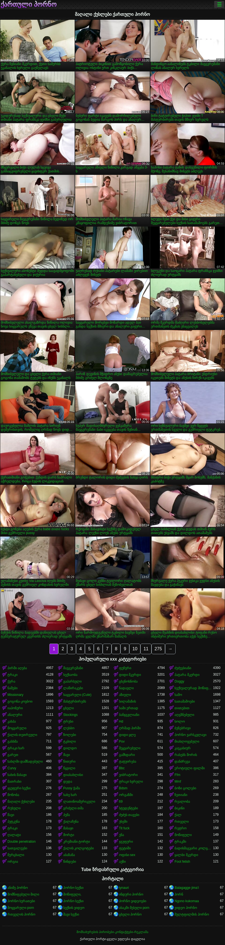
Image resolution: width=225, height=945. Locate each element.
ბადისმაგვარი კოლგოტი (194, 848)
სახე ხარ (70, 795)
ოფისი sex (127, 855)
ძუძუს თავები (129, 815)
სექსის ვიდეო (73, 908)
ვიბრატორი (128, 775)
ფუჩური (125, 668)
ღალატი (14, 835)
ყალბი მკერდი (186, 855)
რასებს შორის (186, 755)
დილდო (70, 748)
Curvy (11, 768)
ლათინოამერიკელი (79, 801)
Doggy (179, 681)
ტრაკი (12, 675)
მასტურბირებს (74, 701)
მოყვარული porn (20, 908)
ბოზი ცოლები (185, 788)
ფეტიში (125, 848)
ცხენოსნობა (128, 681)
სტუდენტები (128, 808)
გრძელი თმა (73, 808)
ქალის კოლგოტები (78, 848)
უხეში (123, 822)
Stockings (70, 715)
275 (158, 648)
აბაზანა (69, 855)
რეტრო (180, 828)
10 (134, 648)
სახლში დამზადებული (25, 761)
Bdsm (123, 788)
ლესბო (68, 728)
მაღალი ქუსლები (21, 801)
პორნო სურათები (21, 901)
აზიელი (125, 695)
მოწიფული (183, 835)
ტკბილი (69, 741)
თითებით (182, 708)
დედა (67, 781)
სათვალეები (17, 848)
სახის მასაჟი (17, 775)
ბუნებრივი (183, 728)
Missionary (15, 695)
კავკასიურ (183, 748)
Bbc (122, 768)
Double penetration (21, 842)
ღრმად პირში (130, 728)
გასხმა (12, 741)
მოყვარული (16, 728)
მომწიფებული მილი (23, 894)
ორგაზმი (126, 795)
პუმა (66, 815)
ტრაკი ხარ (15, 748)
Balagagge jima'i (187, 888)
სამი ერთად (128, 708)
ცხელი (68, 708)
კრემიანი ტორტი (76, 842)
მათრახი (14, 781)
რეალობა (182, 801)
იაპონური (15, 708)
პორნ (179, 894)
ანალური (14, 715)
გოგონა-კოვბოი (19, 701)
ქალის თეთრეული (22, 735)
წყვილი (69, 768)
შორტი (68, 835)
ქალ (178, 815)
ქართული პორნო (29, 4)
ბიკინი (179, 808)
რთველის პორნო (21, 914)
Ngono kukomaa (187, 901)
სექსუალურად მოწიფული (194, 688)
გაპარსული (72, 681)
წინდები (69, 862)
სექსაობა (70, 675)
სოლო (180, 721)
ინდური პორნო (131, 894)
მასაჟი (68, 828)
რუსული (14, 808)
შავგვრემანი (73, 668)
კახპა (11, 721)
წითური (69, 761)
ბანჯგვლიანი (129, 715)
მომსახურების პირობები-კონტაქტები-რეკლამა (112, 932)
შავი (66, 755)
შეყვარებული (129, 748)
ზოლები (69, 735)
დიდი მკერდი (130, 675)
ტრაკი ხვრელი (131, 781)
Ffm (177, 775)
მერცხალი (15, 855)
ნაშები (12, 688)
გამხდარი (127, 755)
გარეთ (12, 755)
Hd (121, 721)
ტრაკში (180, 842)
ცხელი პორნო (130, 914)
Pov (122, 741)
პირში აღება (17, 668)
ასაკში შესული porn (134, 908)
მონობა (13, 795)
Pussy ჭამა (71, 788)
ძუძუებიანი (183, 668)
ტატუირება (127, 761)
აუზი (122, 862)
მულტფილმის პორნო (192, 914)
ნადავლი (126, 688)
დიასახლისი (73, 775)
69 (121, 801)
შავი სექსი (71, 914)
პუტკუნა (13, 822)
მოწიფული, (72, 894)
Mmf (178, 781)
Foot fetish (182, 862)
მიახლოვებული (187, 741)
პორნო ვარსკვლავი (190, 735)
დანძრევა (182, 761)
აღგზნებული (184, 715)
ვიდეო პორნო (186, 908)
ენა (121, 835)
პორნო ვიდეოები (132, 901)
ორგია (12, 862)
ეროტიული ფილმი (189, 768)
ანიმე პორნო (17, 888)
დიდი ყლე (127, 735)
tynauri (124, 888)
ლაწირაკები (73, 688)
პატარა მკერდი (187, 675)
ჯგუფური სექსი (19, 788)
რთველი (182, 822)
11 (145, 648)
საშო (178, 695)
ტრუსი (68, 721)
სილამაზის (127, 701)
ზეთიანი (181, 795)
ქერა (11, 681)
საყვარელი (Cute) (77, 695)
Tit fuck (124, 828)
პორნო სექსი (73, 888)
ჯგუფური (126, 842)
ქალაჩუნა (71, 822)
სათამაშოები (185, 701)
